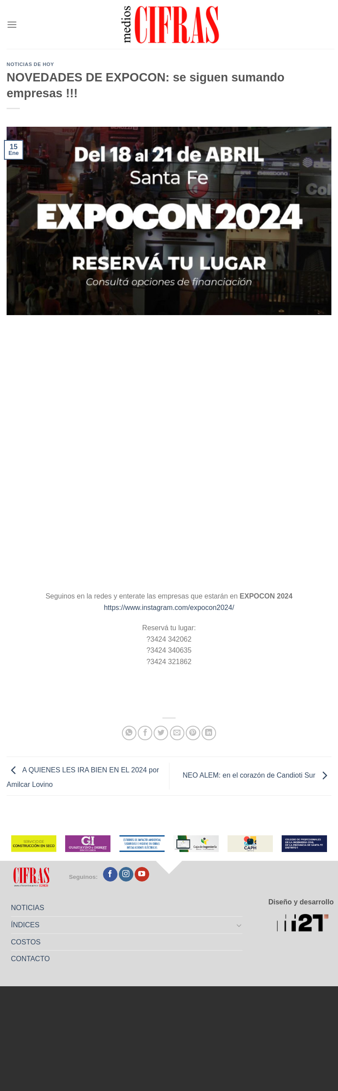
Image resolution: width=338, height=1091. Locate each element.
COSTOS (25, 942)
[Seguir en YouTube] (142, 874)
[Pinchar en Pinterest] (193, 733)
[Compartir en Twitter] (161, 733)
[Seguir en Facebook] (110, 874)
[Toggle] (239, 925)
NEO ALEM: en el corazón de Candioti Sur (257, 775)
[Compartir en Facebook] (145, 733)
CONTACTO (30, 958)
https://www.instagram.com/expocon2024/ (169, 607)
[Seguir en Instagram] (126, 874)
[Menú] (12, 24)
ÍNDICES (25, 925)
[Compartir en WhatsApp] (129, 733)
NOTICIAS (27, 907)
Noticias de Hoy (30, 64)
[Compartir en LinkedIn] (209, 733)
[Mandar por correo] (177, 733)
